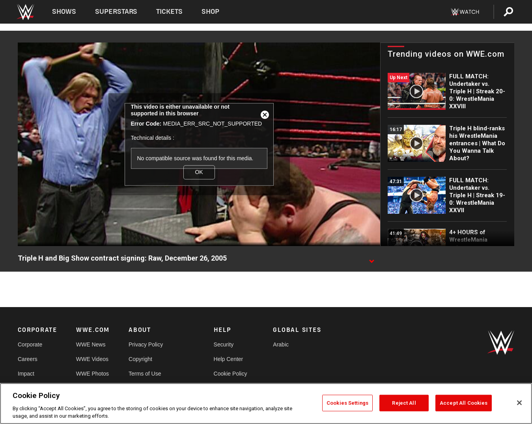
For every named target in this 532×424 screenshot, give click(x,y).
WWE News (91, 344)
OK (199, 172)
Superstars (116, 11)
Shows (64, 11)
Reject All (404, 403)
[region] (266, 403)
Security (224, 344)
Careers (27, 359)
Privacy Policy (146, 344)
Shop (210, 11)
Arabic (281, 344)
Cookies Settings (347, 403)
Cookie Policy (230, 373)
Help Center (228, 359)
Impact (26, 373)
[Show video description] (371, 258)
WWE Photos (92, 373)
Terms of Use (145, 373)
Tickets (169, 11)
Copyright (140, 359)
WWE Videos (92, 359)
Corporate (30, 344)
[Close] (519, 402)
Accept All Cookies (463, 403)
